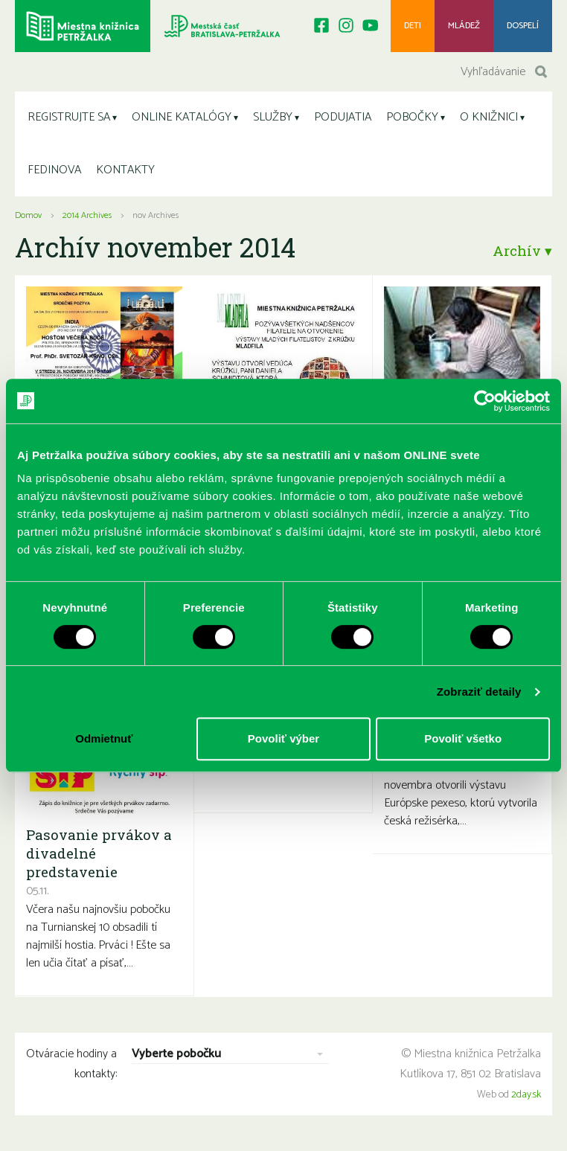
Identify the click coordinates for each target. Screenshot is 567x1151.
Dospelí (523, 26)
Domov (28, 215)
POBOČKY (412, 117)
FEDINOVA (54, 170)
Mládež (464, 26)
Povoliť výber (283, 738)
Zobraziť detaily (479, 691)
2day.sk (526, 1094)
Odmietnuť (103, 738)
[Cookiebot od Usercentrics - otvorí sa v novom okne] (485, 401)
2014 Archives (87, 215)
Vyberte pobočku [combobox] (176, 1054)
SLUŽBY (272, 117)
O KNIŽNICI (489, 117)
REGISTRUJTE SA (69, 117)
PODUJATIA (342, 117)
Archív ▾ (522, 250)
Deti (412, 26)
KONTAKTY (125, 170)
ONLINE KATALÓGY (181, 117)
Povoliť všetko (463, 738)
